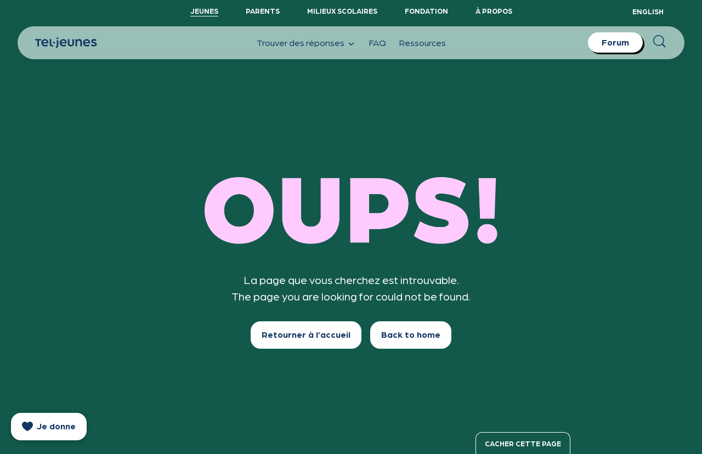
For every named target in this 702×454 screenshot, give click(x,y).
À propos (493, 11)
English (648, 11)
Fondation (426, 11)
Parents (263, 11)
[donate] (49, 426)
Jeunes (204, 11)
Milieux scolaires (342, 11)
